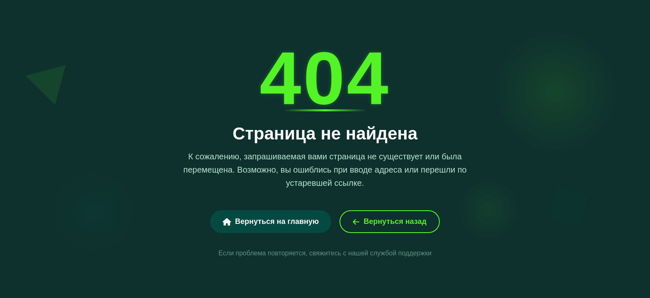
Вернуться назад (390, 221)
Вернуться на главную (271, 221)
